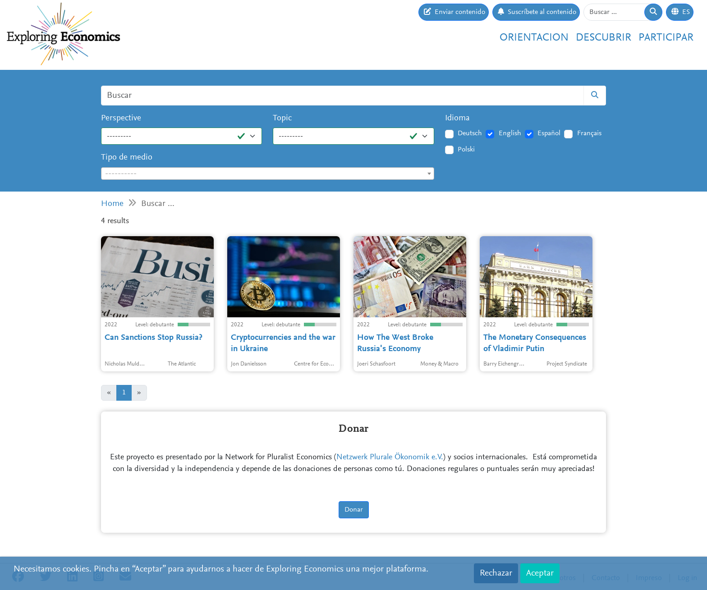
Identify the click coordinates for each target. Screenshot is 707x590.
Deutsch (470, 133)
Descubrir (603, 37)
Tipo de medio (126, 157)
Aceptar (540, 573)
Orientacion (534, 37)
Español (548, 133)
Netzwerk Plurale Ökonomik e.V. (389, 457)
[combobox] (267, 173)
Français (589, 133)
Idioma (457, 118)
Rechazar (496, 573)
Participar (665, 37)
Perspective (121, 118)
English (510, 133)
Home (112, 204)
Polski (466, 149)
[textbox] (267, 174)
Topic (282, 118)
